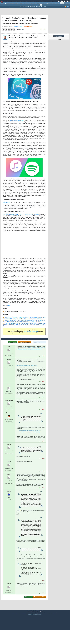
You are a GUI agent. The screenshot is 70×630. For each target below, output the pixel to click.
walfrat (9, 482)
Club (53, 1)
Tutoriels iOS (32, 6)
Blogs (21, 1)
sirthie (9, 452)
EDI (43, 3)
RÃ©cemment (6, 205)
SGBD (54, 3)
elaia (9, 354)
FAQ (17, 1)
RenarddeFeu (9, 408)
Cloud (21, 3)
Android (37, 5)
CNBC (8, 308)
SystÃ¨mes (67, 3)
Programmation (49, 3)
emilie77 (9, 469)
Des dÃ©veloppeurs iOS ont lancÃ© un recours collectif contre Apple (21, 217)
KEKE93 (9, 367)
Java (35, 3)
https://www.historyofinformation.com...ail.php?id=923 (26, 373)
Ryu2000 (9, 499)
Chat (25, 1)
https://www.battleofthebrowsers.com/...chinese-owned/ (29, 440)
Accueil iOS (22, 6)
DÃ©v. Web (39, 3)
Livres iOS (38, 6)
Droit (48, 1)
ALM (27, 3)
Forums (6, 1)
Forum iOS (27, 6)
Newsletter (31, 1)
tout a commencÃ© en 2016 (17, 123)
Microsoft (31, 3)
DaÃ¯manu (9, 421)
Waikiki (9, 393)
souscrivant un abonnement (31, 334)
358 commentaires (28, 29)
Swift (45, 6)
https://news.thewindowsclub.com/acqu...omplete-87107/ (29, 438)
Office (58, 3)
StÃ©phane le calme (18, 29)
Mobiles (62, 3)
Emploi (38, 1)
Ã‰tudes (43, 1)
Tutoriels (12, 1)
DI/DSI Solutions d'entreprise (13, 3)
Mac (42, 6)
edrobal (9, 591)
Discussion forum (58, 36)
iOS (41, 5)
